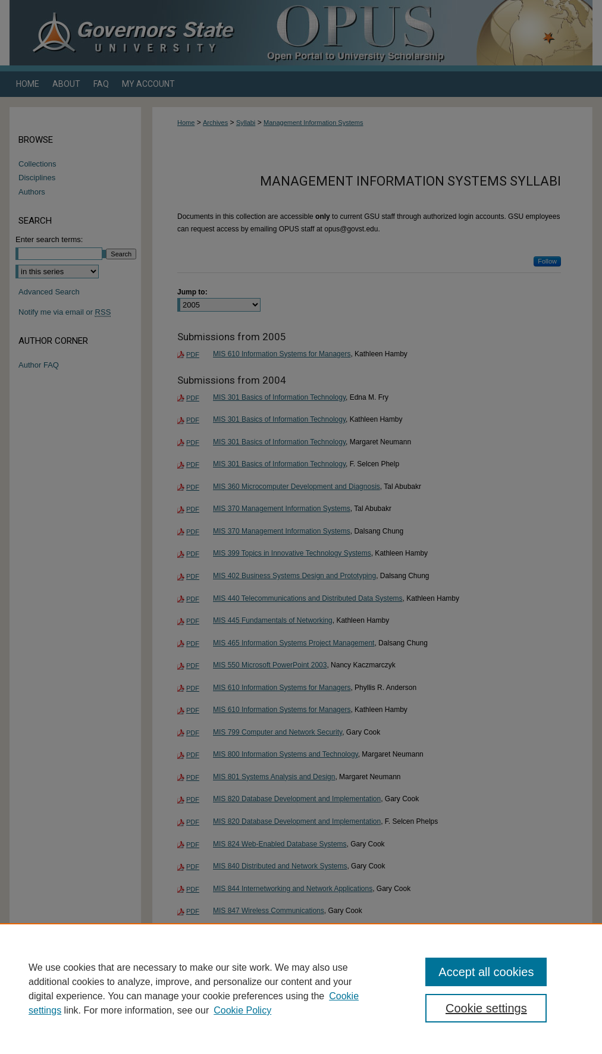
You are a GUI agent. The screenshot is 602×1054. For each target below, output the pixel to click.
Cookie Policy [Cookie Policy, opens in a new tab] (242, 1010)
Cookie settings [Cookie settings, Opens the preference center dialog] (486, 1008)
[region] (301, 988)
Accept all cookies (486, 971)
